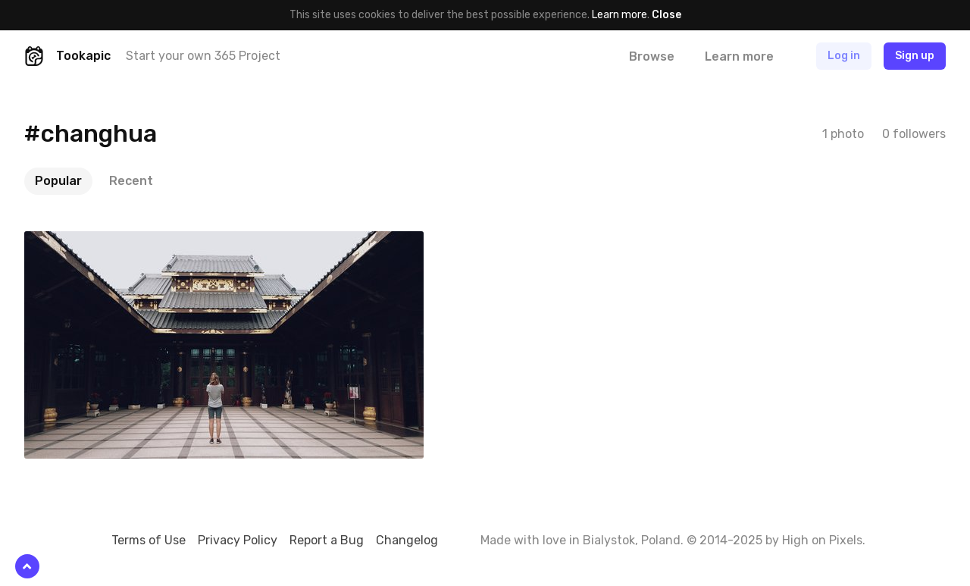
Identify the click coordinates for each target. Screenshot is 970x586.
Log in (844, 55)
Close (666, 14)
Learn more (619, 14)
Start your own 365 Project (203, 56)
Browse (651, 56)
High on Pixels (822, 540)
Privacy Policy (237, 540)
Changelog (407, 540)
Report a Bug (326, 540)
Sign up (914, 55)
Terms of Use (148, 540)
